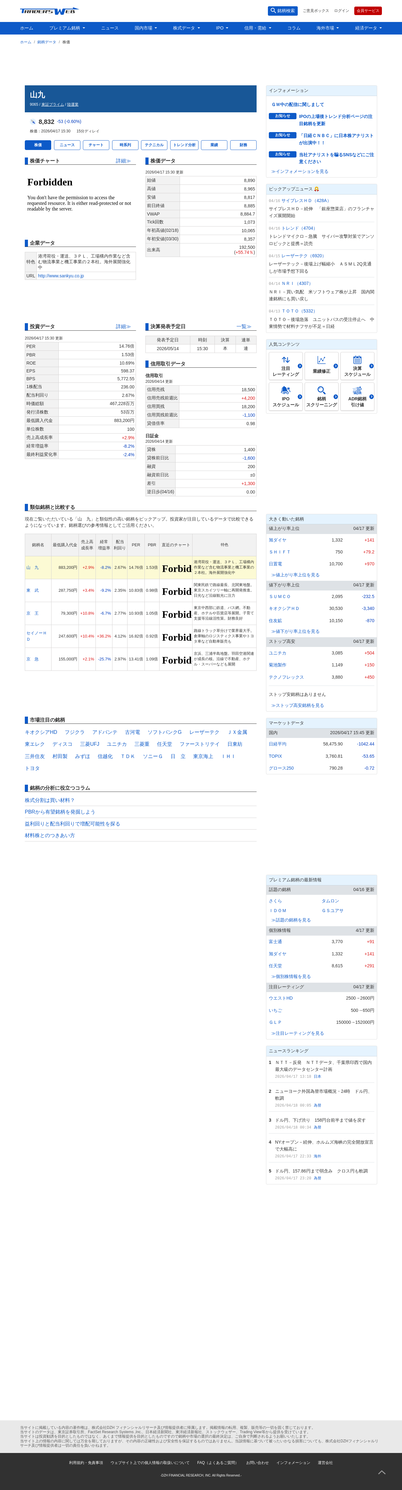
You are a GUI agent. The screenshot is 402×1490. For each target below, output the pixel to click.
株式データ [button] (184, 27)
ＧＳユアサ (333, 910)
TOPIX (275, 756)
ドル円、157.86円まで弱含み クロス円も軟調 (321, 1170)
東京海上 (203, 756)
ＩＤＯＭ (277, 910)
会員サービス (368, 10)
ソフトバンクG (165, 732)
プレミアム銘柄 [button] (65, 27)
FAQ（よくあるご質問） (218, 1463)
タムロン (330, 900)
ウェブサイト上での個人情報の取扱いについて (150, 1463)
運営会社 (325, 1463)
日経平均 (277, 743)
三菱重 (141, 744)
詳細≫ (123, 160)
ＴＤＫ (127, 756)
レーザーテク (204, 732)
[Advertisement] (201, 64)
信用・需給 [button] (256, 27)
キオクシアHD (41, 732)
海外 (317, 1156)
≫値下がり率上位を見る (295, 631)
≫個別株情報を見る (291, 976)
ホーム (26, 27)
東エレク (35, 744)
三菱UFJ (89, 744)
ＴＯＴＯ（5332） (299, 310)
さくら (275, 900)
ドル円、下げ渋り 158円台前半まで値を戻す (320, 1120)
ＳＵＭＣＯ (280, 596)
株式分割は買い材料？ (50, 800)
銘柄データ (46, 42)
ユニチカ (117, 744)
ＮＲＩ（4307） (297, 283)
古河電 (132, 732)
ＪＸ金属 (237, 732)
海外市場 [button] (326, 27)
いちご (275, 1010)
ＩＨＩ (228, 756)
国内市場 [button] (144, 27)
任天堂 (164, 744)
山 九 (32, 567)
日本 (317, 1076)
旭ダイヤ (277, 539)
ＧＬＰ (275, 1022)
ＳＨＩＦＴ (280, 551)
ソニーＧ (153, 756)
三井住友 (35, 756)
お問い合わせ (257, 1463)
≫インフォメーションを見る (300, 171)
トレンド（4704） (299, 228)
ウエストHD (281, 998)
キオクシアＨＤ (284, 608)
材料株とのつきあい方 (50, 835)
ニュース (110, 27)
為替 (317, 1105)
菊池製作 (277, 664)
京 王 (32, 613)
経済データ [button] (366, 27)
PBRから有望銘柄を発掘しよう (60, 811)
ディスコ (62, 744)
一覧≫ (244, 326)
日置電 (275, 563)
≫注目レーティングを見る (297, 1033)
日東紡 (234, 744)
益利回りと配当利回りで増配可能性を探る (72, 823)
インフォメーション (293, 1463)
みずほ (82, 756)
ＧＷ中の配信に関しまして (297, 104)
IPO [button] (220, 27)
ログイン (341, 10)
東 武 (32, 590)
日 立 (178, 756)
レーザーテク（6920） (303, 255)
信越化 (105, 756)
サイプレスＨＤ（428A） (306, 200)
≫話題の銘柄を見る (291, 919)
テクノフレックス (286, 677)
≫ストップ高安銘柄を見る (297, 705)
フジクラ (75, 732)
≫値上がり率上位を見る (295, 574)
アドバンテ (104, 732)
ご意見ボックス (316, 10)
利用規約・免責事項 (86, 1463)
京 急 (32, 659)
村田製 (60, 756)
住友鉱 (275, 620)
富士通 (275, 941)
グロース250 (281, 768)
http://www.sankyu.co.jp (61, 275)
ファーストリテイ (200, 744)
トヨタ (32, 768)
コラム (294, 27)
